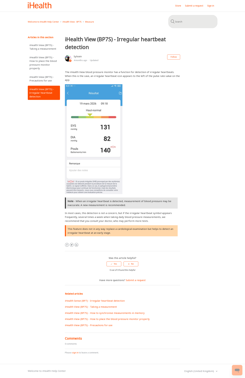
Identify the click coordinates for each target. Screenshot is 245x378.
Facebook (67, 245)
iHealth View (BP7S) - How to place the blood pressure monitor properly (43, 63)
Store (178, 5)
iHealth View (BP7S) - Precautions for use (41, 78)
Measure (89, 21)
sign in (75, 352)
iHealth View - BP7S (72, 21)
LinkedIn (76, 245)
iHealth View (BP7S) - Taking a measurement (42, 46)
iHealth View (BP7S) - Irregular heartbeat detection (41, 92)
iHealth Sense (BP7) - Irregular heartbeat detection (95, 300)
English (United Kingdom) (199, 371)
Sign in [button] (210, 5)
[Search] (192, 21)
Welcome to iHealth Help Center (43, 21)
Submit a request (194, 5)
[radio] (114, 263)
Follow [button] (174, 56)
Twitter (72, 245)
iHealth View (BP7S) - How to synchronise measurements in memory (105, 313)
